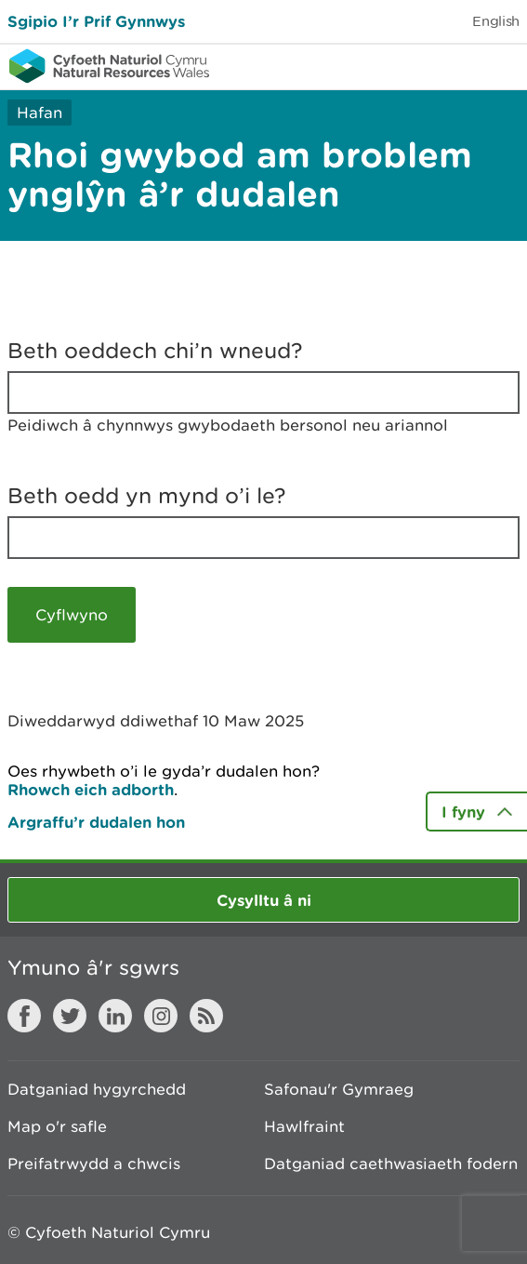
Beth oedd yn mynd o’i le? (146, 496)
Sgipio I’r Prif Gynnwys (96, 21)
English (496, 21)
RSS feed (206, 1015)
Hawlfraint (304, 1126)
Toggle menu (501, 65)
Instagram (161, 1015)
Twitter (69, 1015)
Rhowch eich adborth (90, 789)
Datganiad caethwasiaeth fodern (391, 1163)
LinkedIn (115, 1015)
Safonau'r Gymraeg (339, 1089)
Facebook (24, 1015)
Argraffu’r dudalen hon (96, 822)
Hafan (39, 112)
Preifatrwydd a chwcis (93, 1163)
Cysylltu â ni (264, 900)
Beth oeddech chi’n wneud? (155, 351)
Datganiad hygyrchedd (96, 1089)
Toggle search (449, 65)
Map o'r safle (57, 1126)
